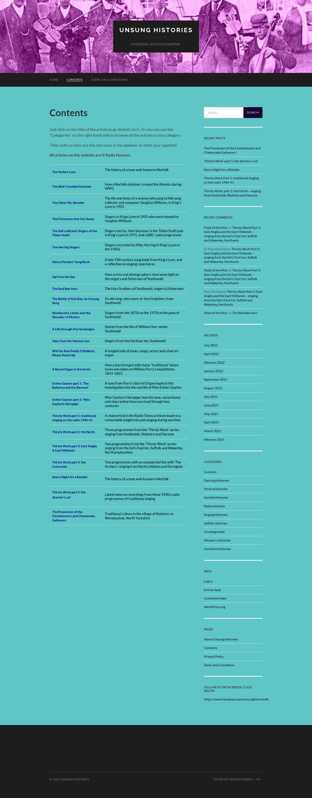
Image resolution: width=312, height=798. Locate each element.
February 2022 (214, 362)
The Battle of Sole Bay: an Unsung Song (72, 300)
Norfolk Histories (216, 497)
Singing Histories (216, 514)
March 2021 (212, 431)
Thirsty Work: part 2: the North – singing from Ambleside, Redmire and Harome (232, 193)
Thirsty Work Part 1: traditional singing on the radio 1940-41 (231, 180)
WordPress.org (214, 607)
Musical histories (216, 489)
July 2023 (211, 345)
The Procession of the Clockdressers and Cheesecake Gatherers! (232, 150)
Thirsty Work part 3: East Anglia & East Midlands (72, 452)
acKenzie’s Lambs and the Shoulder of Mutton (73, 314)
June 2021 (211, 405)
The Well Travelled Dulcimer (74, 186)
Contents (75, 79)
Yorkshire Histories (217, 549)
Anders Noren (240, 779)
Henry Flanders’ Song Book (73, 262)
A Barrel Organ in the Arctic (74, 369)
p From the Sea (66, 277)
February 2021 (214, 439)
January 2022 (213, 371)
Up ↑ (259, 779)
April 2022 (211, 354)
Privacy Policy (214, 656)
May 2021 (211, 413)
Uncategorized (214, 532)
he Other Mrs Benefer (71, 202)
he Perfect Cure (66, 172)
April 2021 (211, 422)
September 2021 (215, 379)
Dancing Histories (216, 480)
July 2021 (211, 396)
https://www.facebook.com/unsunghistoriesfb (236, 699)
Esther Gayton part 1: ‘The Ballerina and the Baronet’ (72, 385)
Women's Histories (217, 540)
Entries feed (212, 590)
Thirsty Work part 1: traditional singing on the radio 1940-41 (72, 419)
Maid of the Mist (215, 227)
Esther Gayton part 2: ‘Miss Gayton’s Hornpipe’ (73, 401)
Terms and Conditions (109, 79)
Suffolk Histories (215, 523)
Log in (208, 581)
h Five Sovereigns (67, 329)
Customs (210, 472)
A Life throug (62, 327)
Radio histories (214, 506)
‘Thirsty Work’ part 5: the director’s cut (231, 161)
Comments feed (215, 598)
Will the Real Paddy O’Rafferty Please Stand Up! (74, 353)
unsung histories (156, 30)
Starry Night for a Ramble (72, 481)
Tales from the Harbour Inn (73, 341)
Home (54, 79)
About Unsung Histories (221, 639)
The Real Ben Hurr (66, 288)
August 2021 (213, 388)
